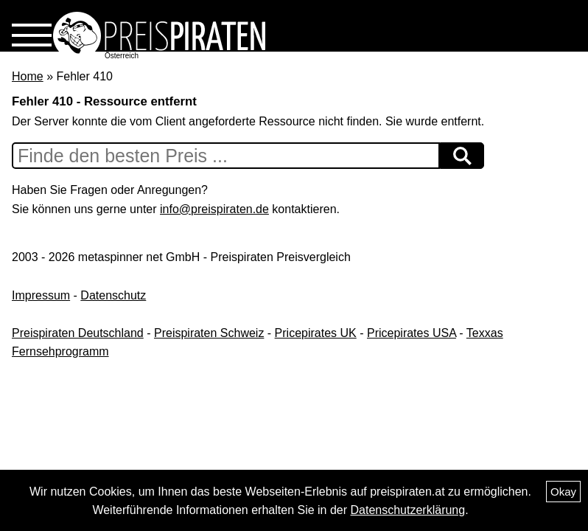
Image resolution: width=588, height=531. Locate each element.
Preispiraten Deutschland (78, 333)
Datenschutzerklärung (408, 510)
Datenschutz (113, 295)
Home (27, 76)
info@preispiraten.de (214, 209)
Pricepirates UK (316, 333)
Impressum (41, 295)
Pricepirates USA (411, 333)
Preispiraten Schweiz (209, 333)
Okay (563, 491)
